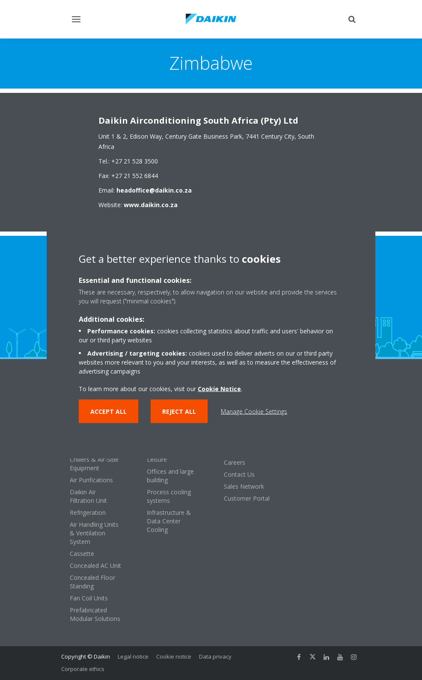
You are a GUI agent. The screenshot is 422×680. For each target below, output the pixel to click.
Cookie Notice (219, 388)
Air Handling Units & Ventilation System (94, 533)
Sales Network (244, 486)
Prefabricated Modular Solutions (95, 614)
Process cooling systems (169, 496)
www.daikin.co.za (151, 205)
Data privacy (215, 656)
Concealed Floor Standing (92, 581)
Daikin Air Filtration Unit (88, 496)
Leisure (157, 459)
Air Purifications (91, 480)
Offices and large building (170, 475)
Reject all (179, 411)
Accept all (108, 411)
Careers (234, 462)
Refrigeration (88, 512)
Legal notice (133, 656)
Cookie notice (173, 656)
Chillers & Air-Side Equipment (94, 463)
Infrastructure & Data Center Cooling (169, 521)
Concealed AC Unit (95, 565)
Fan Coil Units (89, 598)
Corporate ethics (82, 669)
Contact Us (239, 474)
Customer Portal (247, 498)
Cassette (82, 553)
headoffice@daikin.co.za (154, 190)
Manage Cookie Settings (254, 411)
